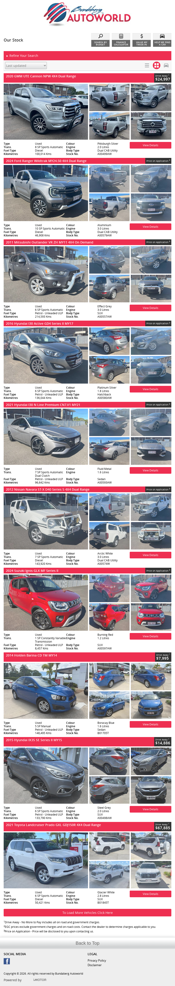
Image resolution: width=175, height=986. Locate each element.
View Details (150, 145)
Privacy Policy (97, 960)
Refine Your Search (22, 55)
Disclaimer (95, 965)
